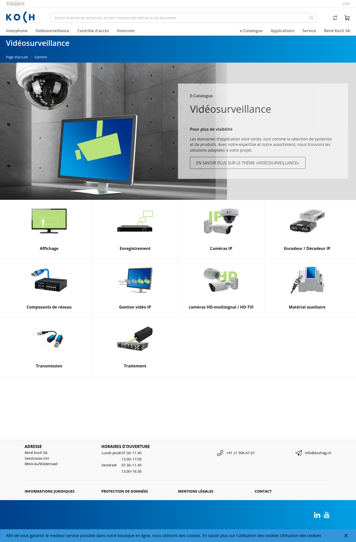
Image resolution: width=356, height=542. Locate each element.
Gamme (40, 57)
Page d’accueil (17, 57)
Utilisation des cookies (300, 535)
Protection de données (124, 491)
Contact (263, 491)
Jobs (346, 3)
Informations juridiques (49, 491)
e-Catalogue (251, 30)
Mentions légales (195, 491)
